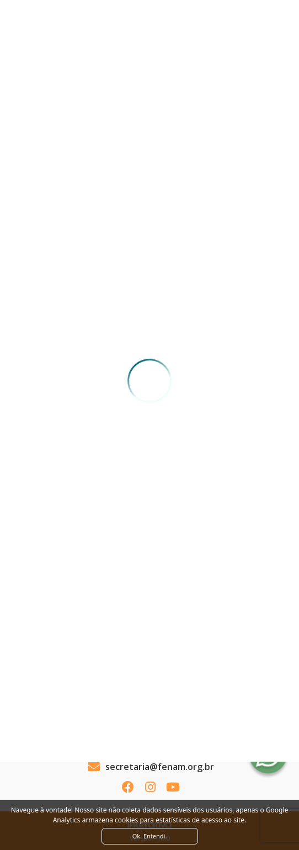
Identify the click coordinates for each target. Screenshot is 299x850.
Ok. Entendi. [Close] (149, 836)
